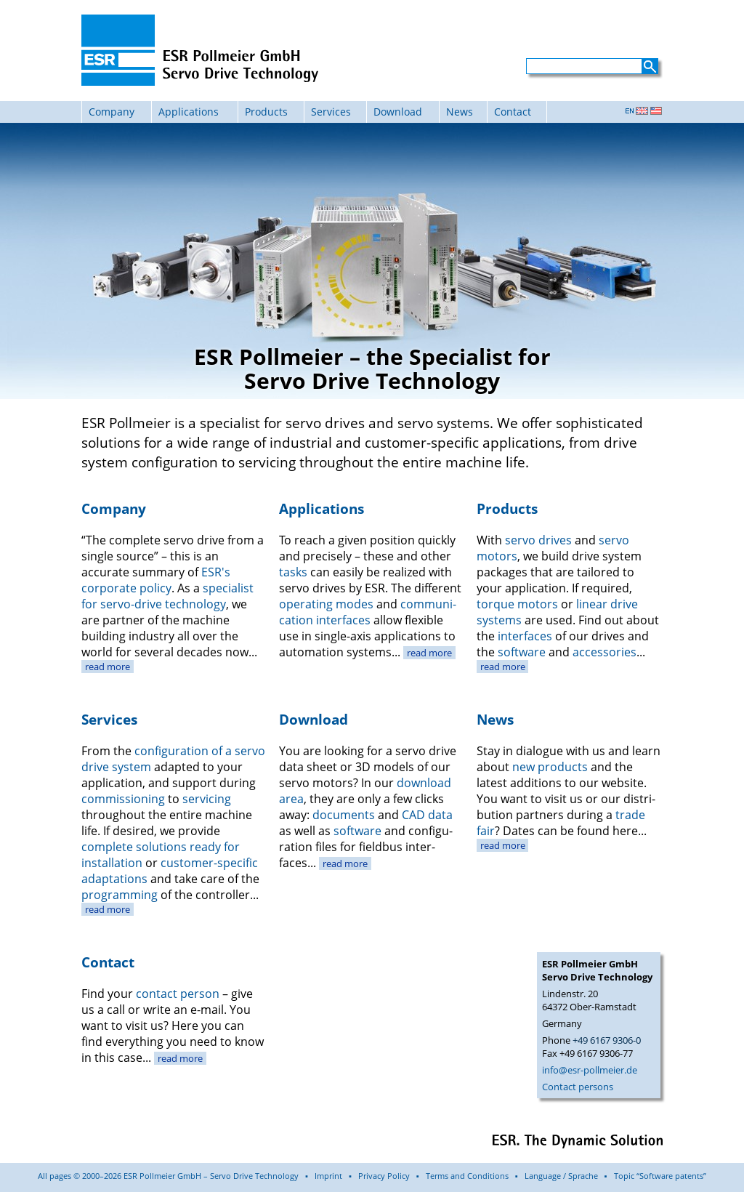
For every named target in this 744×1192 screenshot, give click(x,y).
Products (266, 111)
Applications (188, 111)
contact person (177, 994)
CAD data (427, 815)
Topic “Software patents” (660, 1175)
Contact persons (577, 1086)
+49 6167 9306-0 (607, 1040)
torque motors (517, 604)
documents (343, 815)
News (459, 111)
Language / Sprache (561, 1175)
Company (111, 111)
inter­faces (525, 636)
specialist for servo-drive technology (167, 596)
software (522, 652)
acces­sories (604, 652)
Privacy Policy (384, 1175)
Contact (512, 111)
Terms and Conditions (467, 1175)
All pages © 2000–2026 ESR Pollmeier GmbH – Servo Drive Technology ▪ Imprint (190, 1175)
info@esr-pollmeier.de (589, 1069)
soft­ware (357, 831)
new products (550, 767)
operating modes (326, 604)
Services (331, 111)
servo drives (538, 540)
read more (107, 666)
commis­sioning (123, 799)
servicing (206, 799)
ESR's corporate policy (155, 580)
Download (397, 111)
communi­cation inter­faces (367, 612)
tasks (293, 572)
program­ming (119, 895)
